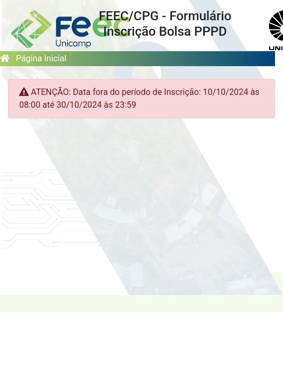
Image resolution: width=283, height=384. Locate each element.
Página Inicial (33, 58)
